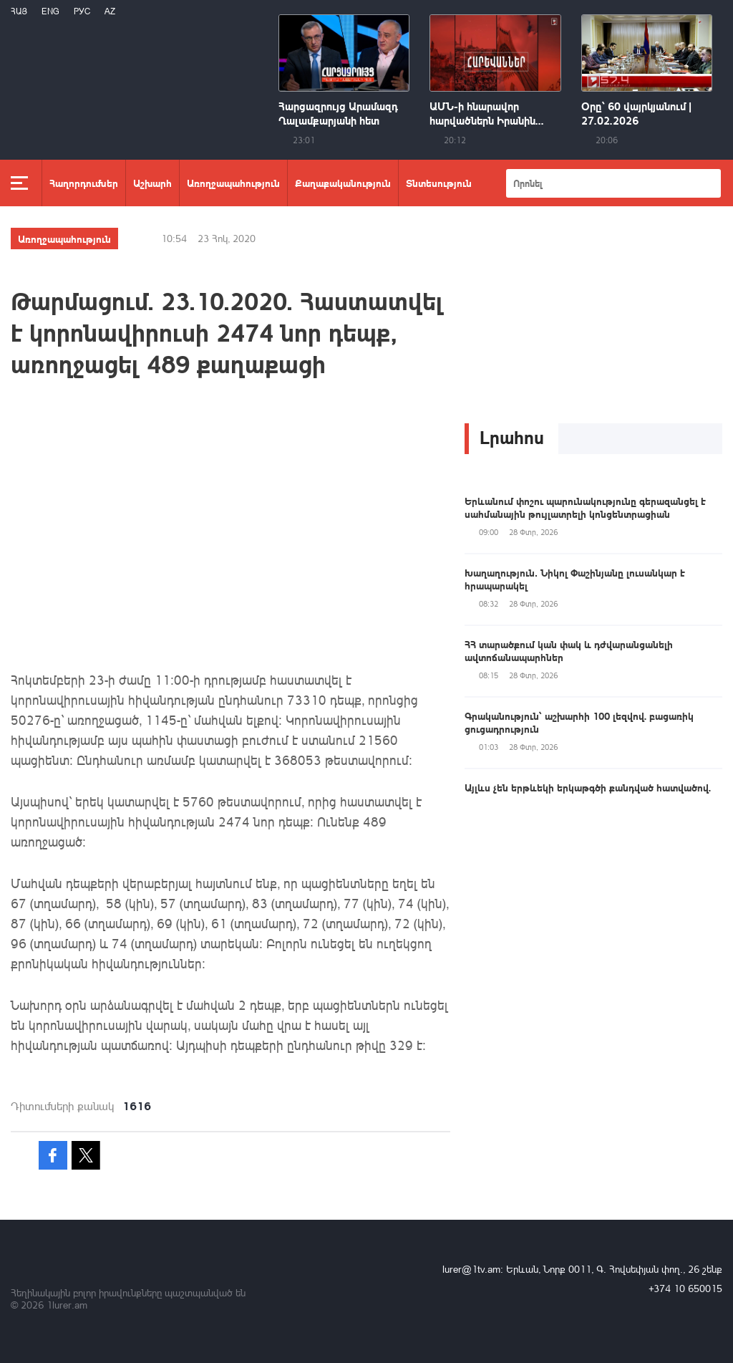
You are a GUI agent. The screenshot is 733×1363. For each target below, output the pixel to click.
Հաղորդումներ (83, 182)
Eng (50, 11)
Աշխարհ (152, 182)
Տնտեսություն (439, 182)
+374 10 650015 (685, 1288)
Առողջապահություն (233, 182)
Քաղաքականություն (343, 182)
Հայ (19, 11)
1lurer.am (67, 1305)
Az (110, 11)
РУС (82, 11)
